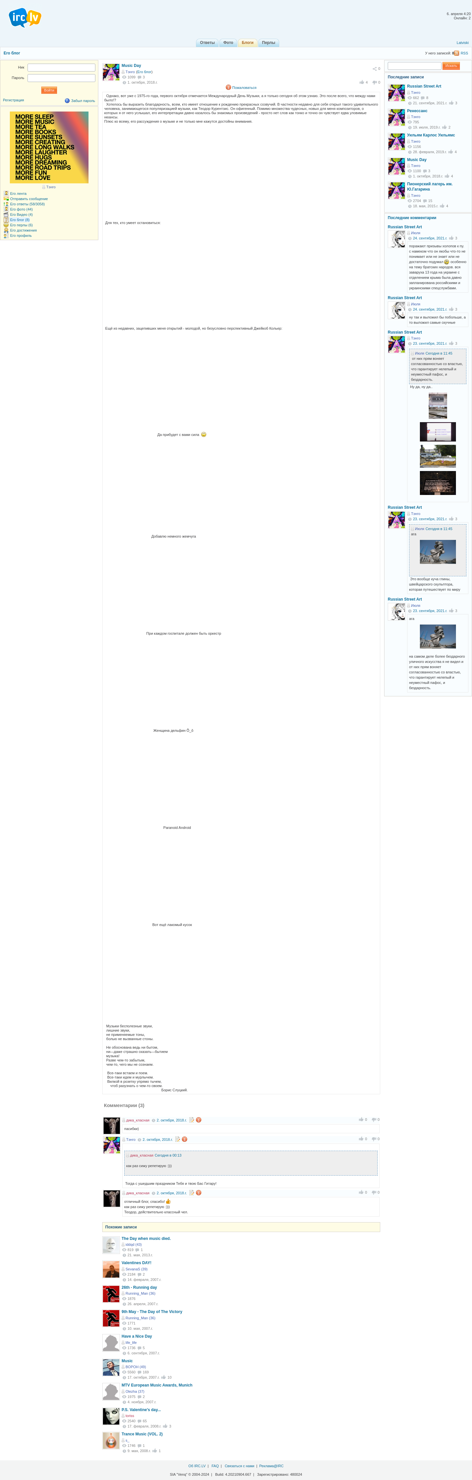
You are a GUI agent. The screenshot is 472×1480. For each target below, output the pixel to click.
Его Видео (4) (21, 214)
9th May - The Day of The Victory (152, 1311)
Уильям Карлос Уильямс (431, 135)
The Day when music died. (146, 1238)
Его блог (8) (20, 220)
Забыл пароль (83, 101)
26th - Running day (139, 1287)
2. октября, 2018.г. (172, 1120)
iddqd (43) (134, 1244)
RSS (464, 53)
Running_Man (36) (140, 1293)
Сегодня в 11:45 (438, 353)
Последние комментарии (412, 218)
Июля (415, 233)
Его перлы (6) (21, 225)
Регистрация (13, 100)
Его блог (12, 53)
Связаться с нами (239, 1466)
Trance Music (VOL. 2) (142, 1434)
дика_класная (137, 1120)
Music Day (131, 65)
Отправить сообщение (29, 199)
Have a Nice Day (137, 1336)
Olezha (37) (135, 1391)
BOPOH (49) (136, 1367)
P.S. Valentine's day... (141, 1410)
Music (127, 1361)
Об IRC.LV (197, 1466)
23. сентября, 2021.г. (430, 343)
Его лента (18, 193)
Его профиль (21, 235)
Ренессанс (417, 111)
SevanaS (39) (137, 1269)
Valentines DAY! (136, 1263)
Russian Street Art (424, 86)
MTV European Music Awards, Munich (157, 1385)
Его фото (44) (21, 209)
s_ (127, 1440)
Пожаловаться (244, 88)
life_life (131, 1343)
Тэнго (130, 72)
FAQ (215, 1466)
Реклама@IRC (271, 1466)
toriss (130, 1416)
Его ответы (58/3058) (27, 204)
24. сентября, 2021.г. (430, 238)
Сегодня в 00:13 (168, 1155)
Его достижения (23, 230)
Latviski (463, 43)
